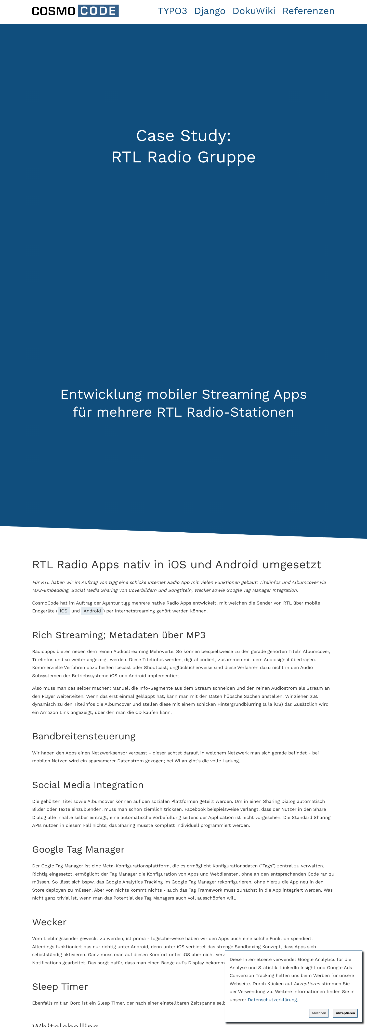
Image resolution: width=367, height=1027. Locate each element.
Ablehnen (319, 1013)
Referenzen (308, 10)
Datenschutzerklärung (272, 999)
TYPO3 (172, 10)
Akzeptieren (345, 1013)
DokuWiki (254, 10)
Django (210, 10)
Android (92, 610)
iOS (64, 610)
